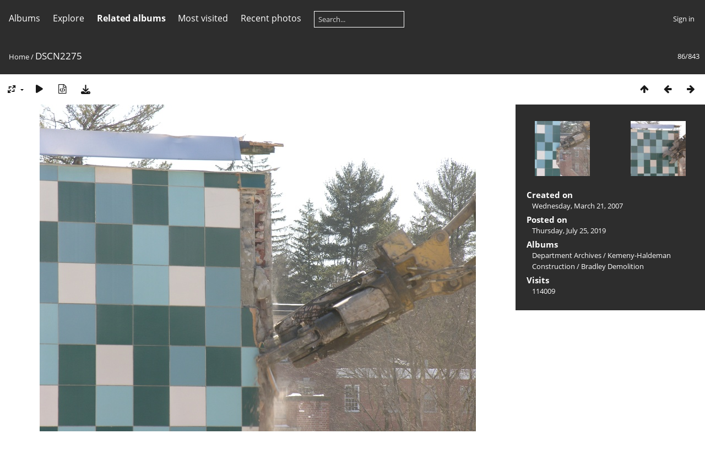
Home (19, 57)
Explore (68, 18)
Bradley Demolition (612, 266)
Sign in (684, 19)
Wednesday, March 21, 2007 (577, 206)
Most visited (203, 18)
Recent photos (271, 18)
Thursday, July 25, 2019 (569, 230)
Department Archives (566, 255)
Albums (24, 18)
